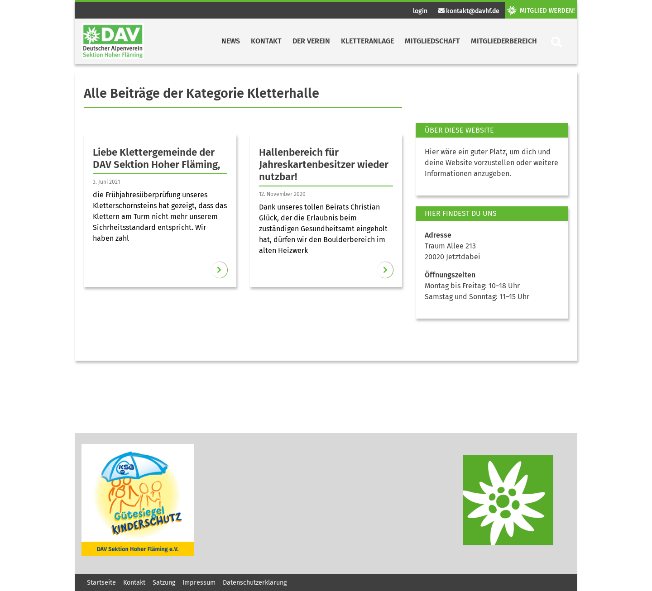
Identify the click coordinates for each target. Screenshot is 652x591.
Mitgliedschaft (432, 41)
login (420, 11)
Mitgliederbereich (504, 41)
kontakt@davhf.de (468, 11)
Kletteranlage (367, 41)
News (230, 41)
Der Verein (311, 41)
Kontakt (266, 41)
